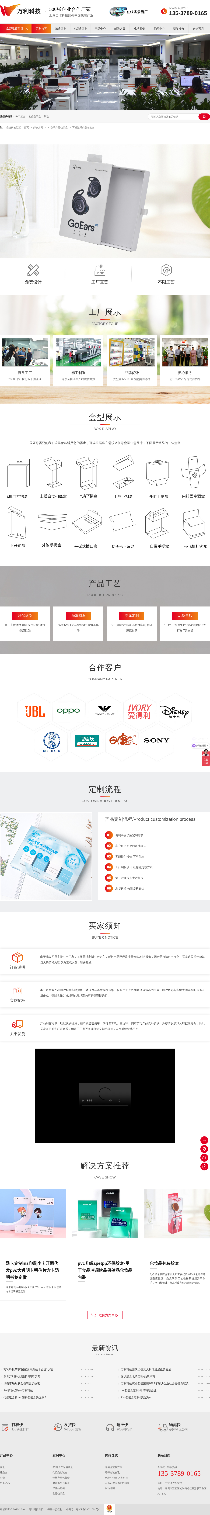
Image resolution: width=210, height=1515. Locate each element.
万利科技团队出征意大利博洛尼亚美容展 (146, 1369)
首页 (27, 127)
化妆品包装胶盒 (164, 1263)
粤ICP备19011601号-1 (88, 1509)
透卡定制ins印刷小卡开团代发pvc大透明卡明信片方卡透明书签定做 (32, 1264)
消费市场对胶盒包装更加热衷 (22, 1383)
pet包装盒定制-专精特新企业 (138, 1390)
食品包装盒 (58, 1493)
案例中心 (58, 1455)
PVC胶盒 (20, 116)
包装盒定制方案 (113, 1467)
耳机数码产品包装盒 (83, 127)
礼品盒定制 (81, 28)
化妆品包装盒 (59, 1472)
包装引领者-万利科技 (116, 1477)
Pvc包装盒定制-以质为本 (136, 1397)
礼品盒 (3, 1472)
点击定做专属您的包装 (117, 1483)
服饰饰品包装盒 (61, 1483)
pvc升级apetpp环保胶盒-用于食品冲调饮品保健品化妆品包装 (105, 1264)
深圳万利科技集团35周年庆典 (22, 1376)
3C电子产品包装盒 (62, 1467)
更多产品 (5, 1483)
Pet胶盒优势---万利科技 (18, 1390)
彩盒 (2, 1477)
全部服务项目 (14, 28)
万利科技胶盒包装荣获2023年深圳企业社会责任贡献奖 (155, 1383)
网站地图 (110, 1488)
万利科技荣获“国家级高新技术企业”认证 (28, 1369)
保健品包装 (58, 1488)
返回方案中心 (108, 1315)
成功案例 (139, 28)
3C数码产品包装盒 (57, 127)
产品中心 (100, 28)
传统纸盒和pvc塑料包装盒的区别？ (25, 1397)
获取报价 (178, 28)
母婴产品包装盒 (61, 1477)
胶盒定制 (60, 28)
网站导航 (111, 1455)
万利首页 (41, 28)
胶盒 (46, 116)
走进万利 (198, 28)
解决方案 (119, 28)
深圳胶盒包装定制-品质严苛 (138, 1376)
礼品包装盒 (35, 116)
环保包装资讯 (112, 1472)
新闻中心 (159, 28)
